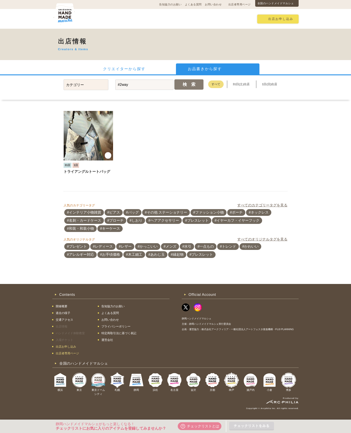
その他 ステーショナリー (167, 212)
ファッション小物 (209, 212)
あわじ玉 (157, 254)
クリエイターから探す (124, 69)
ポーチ (237, 212)
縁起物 (178, 254)
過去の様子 (147, 18)
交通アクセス (121, 18)
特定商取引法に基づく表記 (118, 333)
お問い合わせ (213, 4)
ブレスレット (198, 220)
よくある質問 (193, 4)
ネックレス (260, 212)
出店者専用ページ (239, 4)
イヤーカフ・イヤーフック (237, 220)
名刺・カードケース (85, 220)
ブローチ (116, 220)
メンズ (171, 246)
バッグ (133, 212)
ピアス (114, 212)
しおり (137, 220)
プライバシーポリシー (116, 326)
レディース (104, 246)
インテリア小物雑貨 (85, 212)
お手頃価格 (111, 254)
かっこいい (149, 246)
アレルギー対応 (81, 254)
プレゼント (78, 246)
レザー (126, 246)
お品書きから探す (205, 69)
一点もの (206, 246)
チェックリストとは (200, 426)
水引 (187, 246)
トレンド (229, 246)
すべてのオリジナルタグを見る (262, 239)
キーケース (111, 228)
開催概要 (95, 18)
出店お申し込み (280, 19)
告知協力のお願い (170, 4)
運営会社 (107, 340)
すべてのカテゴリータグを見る (262, 205)
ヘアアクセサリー (164, 220)
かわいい (251, 246)
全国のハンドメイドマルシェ (275, 3)
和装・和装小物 (81, 228)
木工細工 (135, 254)
